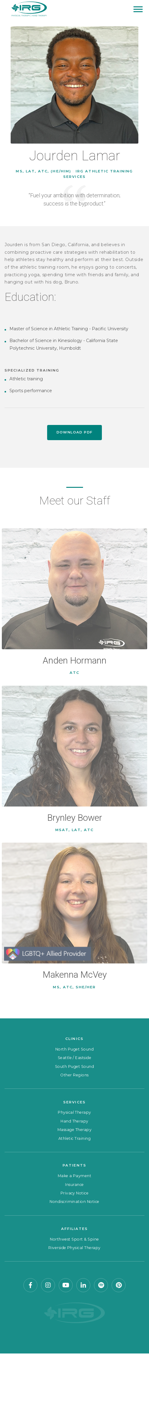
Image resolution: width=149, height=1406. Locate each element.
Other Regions (74, 1075)
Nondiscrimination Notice (74, 1201)
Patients (74, 1165)
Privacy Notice (75, 1193)
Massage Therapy (74, 1129)
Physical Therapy (74, 1112)
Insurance (74, 1184)
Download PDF (75, 432)
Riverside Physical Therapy (74, 1247)
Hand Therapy (74, 1121)
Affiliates (74, 1229)
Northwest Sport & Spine (74, 1239)
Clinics (74, 1039)
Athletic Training (74, 1138)
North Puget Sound (74, 1049)
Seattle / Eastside (75, 1057)
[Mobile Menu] (138, 9)
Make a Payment (75, 1175)
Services (74, 1102)
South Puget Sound (74, 1066)
